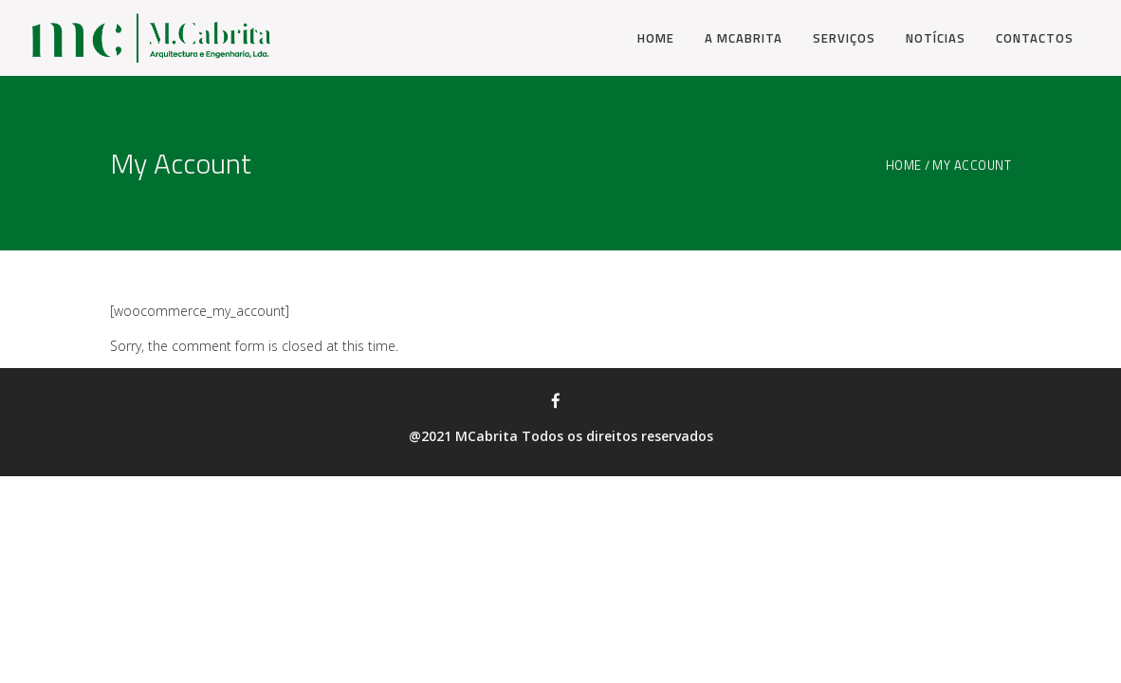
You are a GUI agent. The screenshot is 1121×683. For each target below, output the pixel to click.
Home (904, 165)
